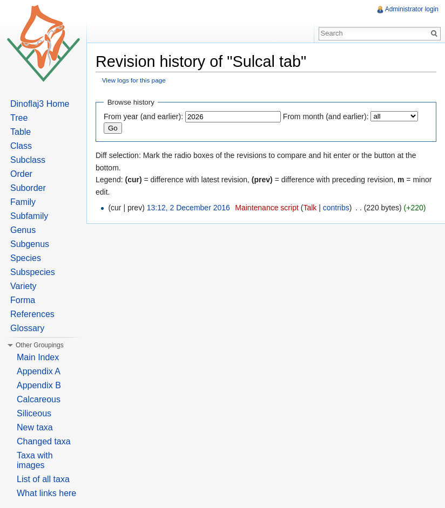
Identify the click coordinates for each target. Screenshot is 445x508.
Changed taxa (44, 441)
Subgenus (29, 244)
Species (25, 258)
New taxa (35, 427)
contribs (336, 207)
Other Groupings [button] (40, 345)
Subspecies (32, 272)
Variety (23, 286)
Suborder (28, 188)
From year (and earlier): (143, 116)
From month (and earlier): (326, 116)
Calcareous (38, 399)
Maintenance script (267, 207)
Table (20, 131)
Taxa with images (35, 460)
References (32, 314)
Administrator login (412, 9)
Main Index (38, 357)
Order (21, 174)
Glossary (27, 328)
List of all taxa (43, 479)
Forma (22, 300)
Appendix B (39, 385)
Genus (23, 230)
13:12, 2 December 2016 (188, 207)
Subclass (27, 159)
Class (21, 145)
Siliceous (34, 413)
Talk (309, 207)
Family (23, 202)
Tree (19, 117)
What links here (46, 493)
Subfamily (29, 216)
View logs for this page (134, 80)
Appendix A (38, 371)
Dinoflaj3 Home (39, 103)
